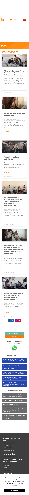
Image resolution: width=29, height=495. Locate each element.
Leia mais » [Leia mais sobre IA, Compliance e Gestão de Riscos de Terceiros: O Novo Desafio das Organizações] (6, 220)
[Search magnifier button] (22, 328)
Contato (7, 473)
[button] (11, 20)
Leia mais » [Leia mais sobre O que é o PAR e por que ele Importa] (6, 131)
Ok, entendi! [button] (14, 490)
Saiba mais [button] (14, 485)
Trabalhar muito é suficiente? (11, 158)
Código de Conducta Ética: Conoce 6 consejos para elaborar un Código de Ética (13, 367)
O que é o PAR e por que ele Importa (13, 400)
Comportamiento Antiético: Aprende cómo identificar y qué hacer (13, 360)
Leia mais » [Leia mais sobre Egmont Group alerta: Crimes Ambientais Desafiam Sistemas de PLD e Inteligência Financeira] (6, 268)
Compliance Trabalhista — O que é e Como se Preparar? (13, 378)
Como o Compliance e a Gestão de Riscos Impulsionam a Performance (14, 296)
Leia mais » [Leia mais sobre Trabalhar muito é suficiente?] (6, 172)
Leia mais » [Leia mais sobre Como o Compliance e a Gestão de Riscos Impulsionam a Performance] (6, 312)
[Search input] (14, 328)
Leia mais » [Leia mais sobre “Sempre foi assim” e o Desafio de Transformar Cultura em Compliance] (6, 88)
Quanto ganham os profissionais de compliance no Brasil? (13, 373)
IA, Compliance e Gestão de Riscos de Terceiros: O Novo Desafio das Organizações (13, 201)
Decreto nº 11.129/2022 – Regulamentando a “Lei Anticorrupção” (14, 383)
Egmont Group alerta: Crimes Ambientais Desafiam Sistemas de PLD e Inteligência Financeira (13, 249)
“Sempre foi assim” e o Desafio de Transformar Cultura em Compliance (14, 73)
